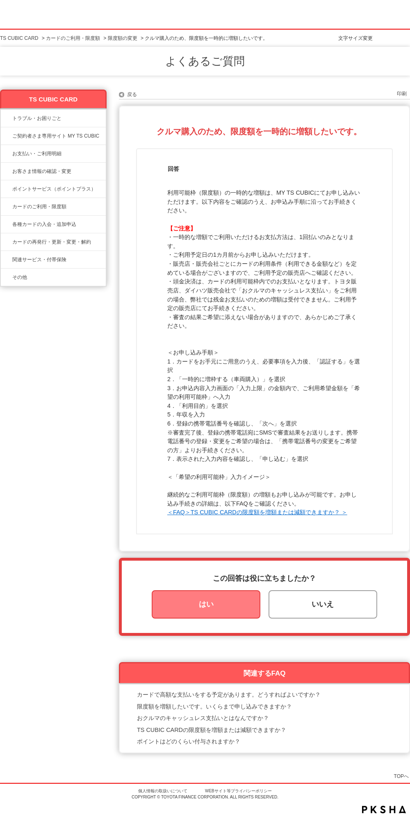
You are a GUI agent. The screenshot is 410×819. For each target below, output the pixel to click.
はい (206, 604)
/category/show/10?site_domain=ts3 (6, 136)
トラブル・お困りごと (36, 118)
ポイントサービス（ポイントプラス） (54, 189)
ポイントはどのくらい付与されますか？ (188, 741)
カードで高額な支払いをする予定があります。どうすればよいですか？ (229, 694)
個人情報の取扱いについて (162, 791)
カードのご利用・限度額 (73, 38)
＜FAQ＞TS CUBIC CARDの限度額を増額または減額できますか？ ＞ (257, 512)
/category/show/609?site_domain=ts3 (6, 242)
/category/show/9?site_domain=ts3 (6, 171)
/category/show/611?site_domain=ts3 (6, 277)
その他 (19, 277)
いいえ (323, 604)
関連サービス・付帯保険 (39, 259)
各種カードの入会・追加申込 (44, 224)
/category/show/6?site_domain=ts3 (6, 224)
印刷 (402, 94)
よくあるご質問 (205, 61)
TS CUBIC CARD (19, 38)
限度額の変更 (122, 38)
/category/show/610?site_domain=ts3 (6, 259)
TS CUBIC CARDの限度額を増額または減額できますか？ (211, 730)
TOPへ (401, 776)
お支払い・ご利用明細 (36, 153)
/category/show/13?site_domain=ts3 (6, 153)
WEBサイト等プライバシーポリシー (238, 791)
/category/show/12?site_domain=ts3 (6, 189)
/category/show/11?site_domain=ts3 (6, 118)
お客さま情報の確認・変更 (41, 171)
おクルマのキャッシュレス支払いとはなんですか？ (203, 718)
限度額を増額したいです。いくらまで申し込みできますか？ (214, 706)
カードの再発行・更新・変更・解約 (51, 242)
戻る (132, 94)
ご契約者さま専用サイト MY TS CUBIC (55, 136)
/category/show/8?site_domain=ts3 (6, 206)
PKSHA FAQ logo (384, 809)
